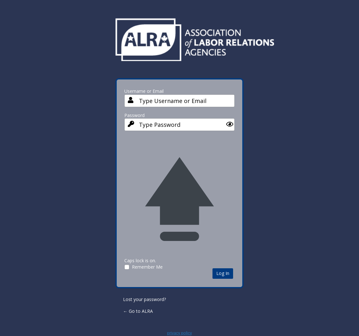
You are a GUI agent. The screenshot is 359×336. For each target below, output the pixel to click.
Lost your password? (144, 299)
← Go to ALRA (138, 311)
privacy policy (179, 333)
